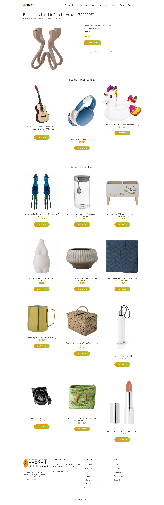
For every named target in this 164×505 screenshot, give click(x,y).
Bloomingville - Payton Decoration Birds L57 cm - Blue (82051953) (42, 217)
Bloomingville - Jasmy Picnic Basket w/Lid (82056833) (82, 346)
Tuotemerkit (133, 6)
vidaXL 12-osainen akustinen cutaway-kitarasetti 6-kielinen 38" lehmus (42, 129)
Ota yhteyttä (118, 470)
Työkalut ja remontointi (92, 486)
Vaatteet (87, 490)
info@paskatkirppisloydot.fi (63, 473)
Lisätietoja (92, 45)
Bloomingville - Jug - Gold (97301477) (42, 339)
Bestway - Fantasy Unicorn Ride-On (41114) (122, 126)
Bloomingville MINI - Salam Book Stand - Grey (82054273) (122, 217)
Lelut (113, 6)
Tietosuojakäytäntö (121, 478)
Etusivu (25, 20)
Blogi (122, 6)
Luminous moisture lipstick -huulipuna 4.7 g (122, 433)
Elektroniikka (70, 6)
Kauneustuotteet (88, 6)
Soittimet (103, 6)
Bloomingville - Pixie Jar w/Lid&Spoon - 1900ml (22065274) (82, 217)
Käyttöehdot (118, 474)
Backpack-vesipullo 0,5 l (122, 358)
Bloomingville (108, 27)
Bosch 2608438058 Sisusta (41, 420)
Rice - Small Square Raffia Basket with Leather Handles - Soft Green (82, 421)
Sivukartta (117, 482)
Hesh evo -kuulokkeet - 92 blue (82, 141)
